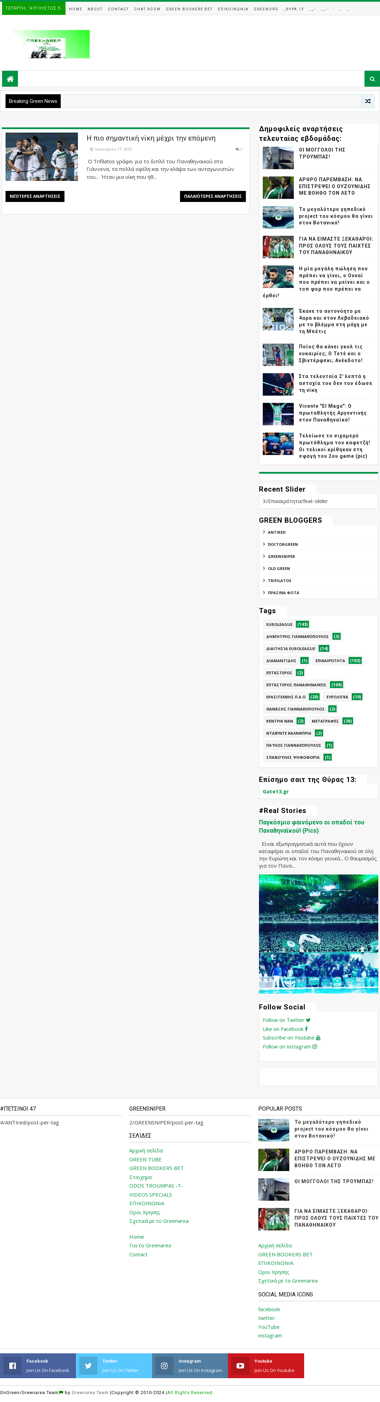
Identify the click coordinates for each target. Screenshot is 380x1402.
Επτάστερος (279, 672)
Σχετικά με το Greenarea (159, 1220)
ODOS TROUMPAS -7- (156, 1185)
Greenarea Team (90, 1392)
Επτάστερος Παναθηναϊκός (296, 684)
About (95, 9)
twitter (266, 1317)
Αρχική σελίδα (146, 1150)
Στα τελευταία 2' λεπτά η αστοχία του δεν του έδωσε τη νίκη (335, 383)
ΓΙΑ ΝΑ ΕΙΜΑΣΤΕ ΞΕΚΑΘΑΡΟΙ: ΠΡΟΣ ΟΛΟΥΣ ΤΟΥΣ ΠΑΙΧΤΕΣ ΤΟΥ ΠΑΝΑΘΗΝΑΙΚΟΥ (336, 245)
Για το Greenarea (150, 1245)
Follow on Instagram (290, 1046)
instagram (270, 1335)
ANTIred (277, 532)
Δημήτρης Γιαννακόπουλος (297, 636)
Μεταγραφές (325, 721)
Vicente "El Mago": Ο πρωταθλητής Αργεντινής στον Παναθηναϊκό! (333, 412)
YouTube (269, 1326)
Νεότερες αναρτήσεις (35, 196)
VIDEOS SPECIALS (150, 1194)
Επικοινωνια (233, 9)
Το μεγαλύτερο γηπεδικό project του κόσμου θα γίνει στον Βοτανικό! (336, 215)
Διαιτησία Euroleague (290, 648)
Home (75, 9)
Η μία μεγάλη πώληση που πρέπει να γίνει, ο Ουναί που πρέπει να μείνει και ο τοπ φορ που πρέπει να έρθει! (316, 282)
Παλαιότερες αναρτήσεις (213, 196)
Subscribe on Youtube (291, 1037)
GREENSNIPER (281, 556)
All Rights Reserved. (190, 1392)
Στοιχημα (140, 1176)
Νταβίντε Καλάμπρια (288, 733)
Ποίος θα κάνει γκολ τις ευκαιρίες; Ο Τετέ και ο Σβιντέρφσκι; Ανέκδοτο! (331, 353)
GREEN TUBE (145, 1159)
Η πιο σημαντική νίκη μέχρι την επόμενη (151, 138)
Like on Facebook (285, 1028)
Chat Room (147, 9)
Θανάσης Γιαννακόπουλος (295, 709)
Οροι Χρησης (144, 1212)
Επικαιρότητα (330, 660)
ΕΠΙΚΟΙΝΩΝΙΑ (146, 1203)
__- (312, 9)
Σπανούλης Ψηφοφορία (293, 757)
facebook (269, 1309)
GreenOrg (266, 9)
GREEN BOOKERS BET (156, 1167)
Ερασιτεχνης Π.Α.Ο (286, 696)
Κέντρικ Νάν (279, 721)
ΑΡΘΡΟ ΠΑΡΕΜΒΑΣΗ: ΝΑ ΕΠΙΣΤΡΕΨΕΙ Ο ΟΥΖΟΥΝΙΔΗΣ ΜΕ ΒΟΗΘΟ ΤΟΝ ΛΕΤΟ (335, 186)
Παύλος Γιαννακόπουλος (293, 745)
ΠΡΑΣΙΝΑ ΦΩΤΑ (283, 592)
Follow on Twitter (287, 1019)
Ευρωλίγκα (337, 696)
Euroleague (279, 624)
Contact (118, 9)
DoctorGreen (283, 544)
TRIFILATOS (279, 580)
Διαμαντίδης (281, 660)
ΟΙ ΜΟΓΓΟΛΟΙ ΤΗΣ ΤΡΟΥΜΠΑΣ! (334, 1181)
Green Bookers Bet (189, 9)
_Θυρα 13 (294, 9)
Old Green (279, 568)
